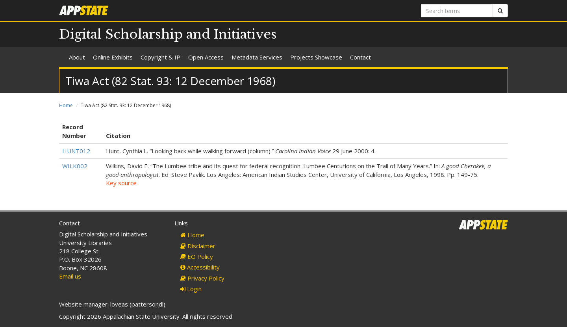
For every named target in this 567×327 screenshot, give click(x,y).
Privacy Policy (202, 278)
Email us (70, 276)
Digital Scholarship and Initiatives (168, 34)
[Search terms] (457, 10)
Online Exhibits (113, 57)
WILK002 (74, 166)
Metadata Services (257, 57)
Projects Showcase (316, 57)
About (77, 57)
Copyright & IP (160, 57)
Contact (360, 57)
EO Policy (196, 256)
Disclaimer (197, 246)
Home (66, 105)
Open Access (206, 57)
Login (191, 289)
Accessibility (200, 267)
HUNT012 (76, 151)
